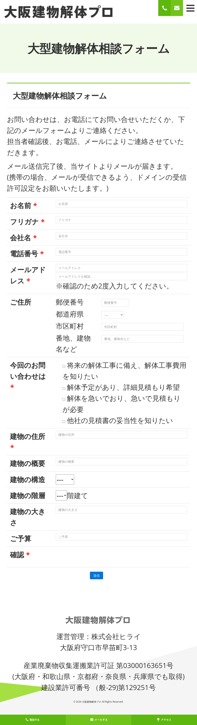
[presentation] (86, 557)
